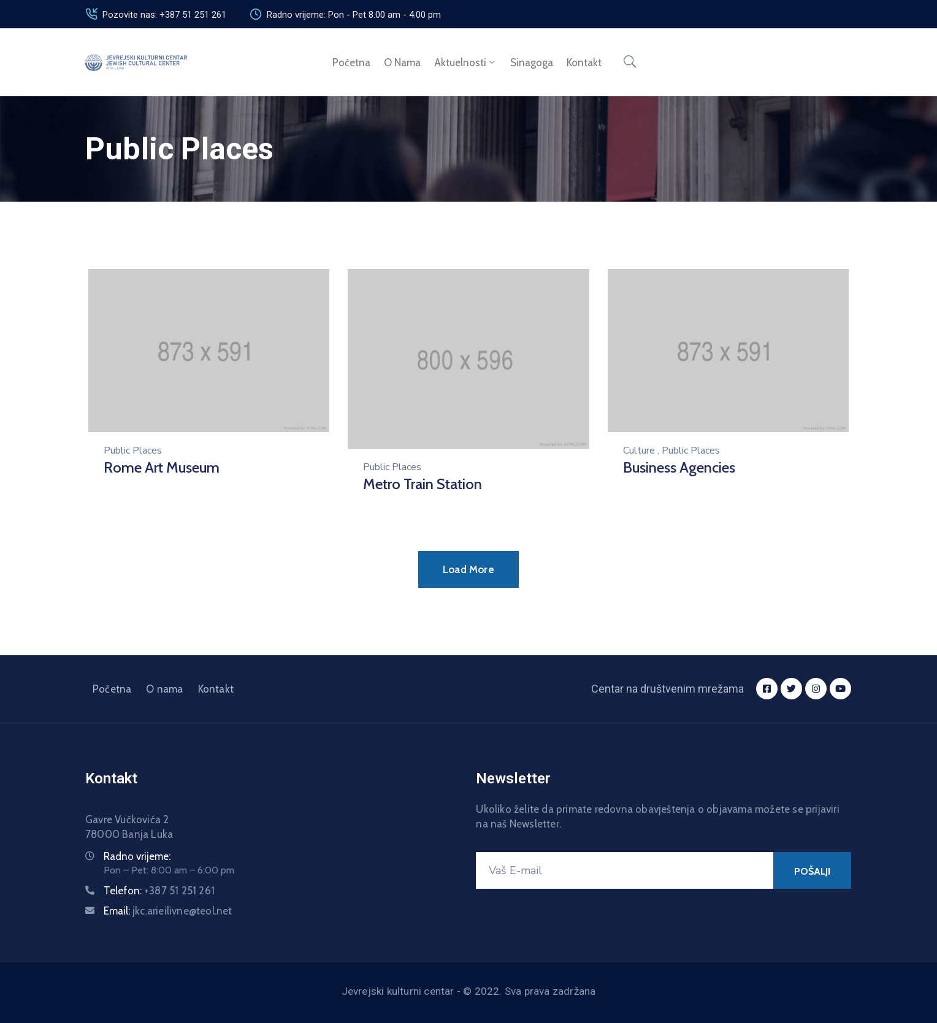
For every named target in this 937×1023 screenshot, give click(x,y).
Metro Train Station (422, 484)
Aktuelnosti (465, 62)
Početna (351, 62)
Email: (168, 911)
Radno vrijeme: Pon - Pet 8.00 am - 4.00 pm (354, 14)
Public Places (133, 450)
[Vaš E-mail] (624, 870)
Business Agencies (679, 467)
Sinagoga (531, 62)
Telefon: (159, 890)
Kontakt (584, 62)
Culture (639, 450)
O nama (402, 62)
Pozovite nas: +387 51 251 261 (164, 14)
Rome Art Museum (162, 467)
